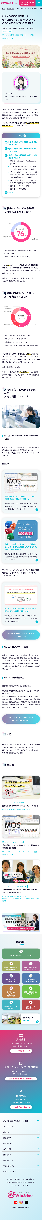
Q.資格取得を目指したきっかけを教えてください (22, 149)
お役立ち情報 (7, 31)
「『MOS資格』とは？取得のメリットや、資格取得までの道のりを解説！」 (23, 167)
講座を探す (21, 1138)
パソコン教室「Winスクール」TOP (21, 1121)
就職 (12, 35)
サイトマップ (15, 1185)
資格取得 (5, 38)
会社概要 (9, 1179)
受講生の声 (21, 1155)
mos (7, 35)
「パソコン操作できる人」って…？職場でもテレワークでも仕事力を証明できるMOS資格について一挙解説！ (23, 174)
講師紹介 (21, 1132)
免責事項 (17, 1179)
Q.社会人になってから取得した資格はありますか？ (22, 143)
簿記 (17, 35)
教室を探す (21, 1149)
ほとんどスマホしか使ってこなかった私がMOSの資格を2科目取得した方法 (23, 181)
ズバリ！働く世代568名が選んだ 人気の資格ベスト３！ (22, 156)
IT (3, 35)
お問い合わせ (26, 1185)
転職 (12, 38)
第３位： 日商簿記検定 (18, 189)
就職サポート (21, 1160)
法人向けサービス (21, 1171)
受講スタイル (21, 1143)
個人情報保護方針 (28, 1179)
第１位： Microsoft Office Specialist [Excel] (23, 162)
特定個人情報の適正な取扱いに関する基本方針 (20, 1182)
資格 (32, 35)
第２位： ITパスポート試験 (19, 186)
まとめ (10, 192)
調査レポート (25, 35)
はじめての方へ (21, 1126)
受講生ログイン (21, 1166)
